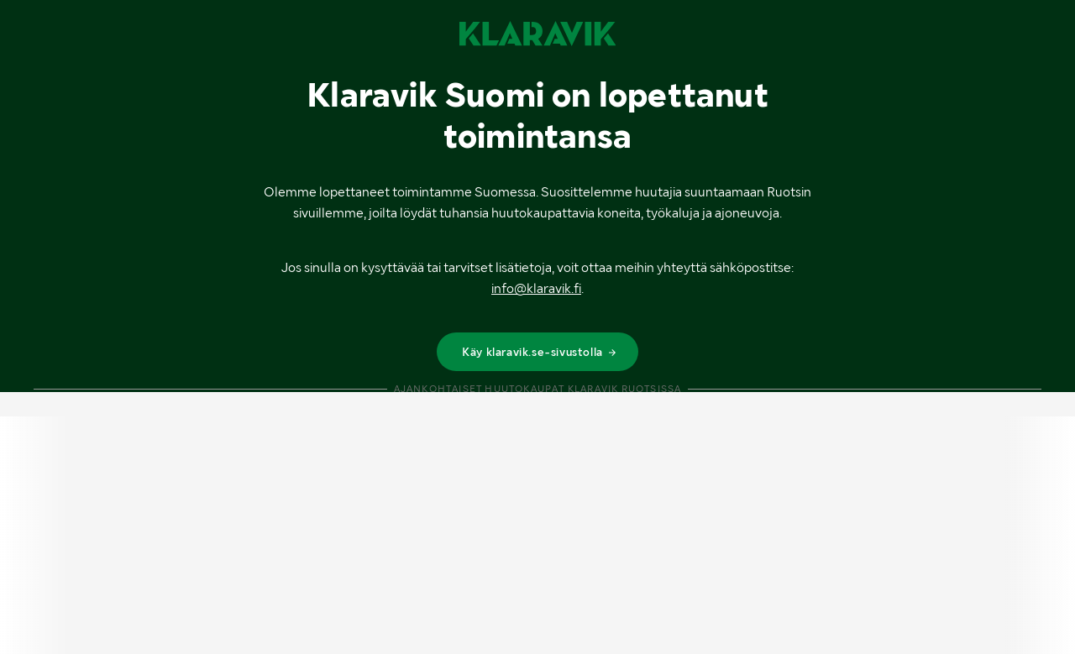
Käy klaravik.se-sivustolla (539, 351)
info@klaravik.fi (536, 288)
